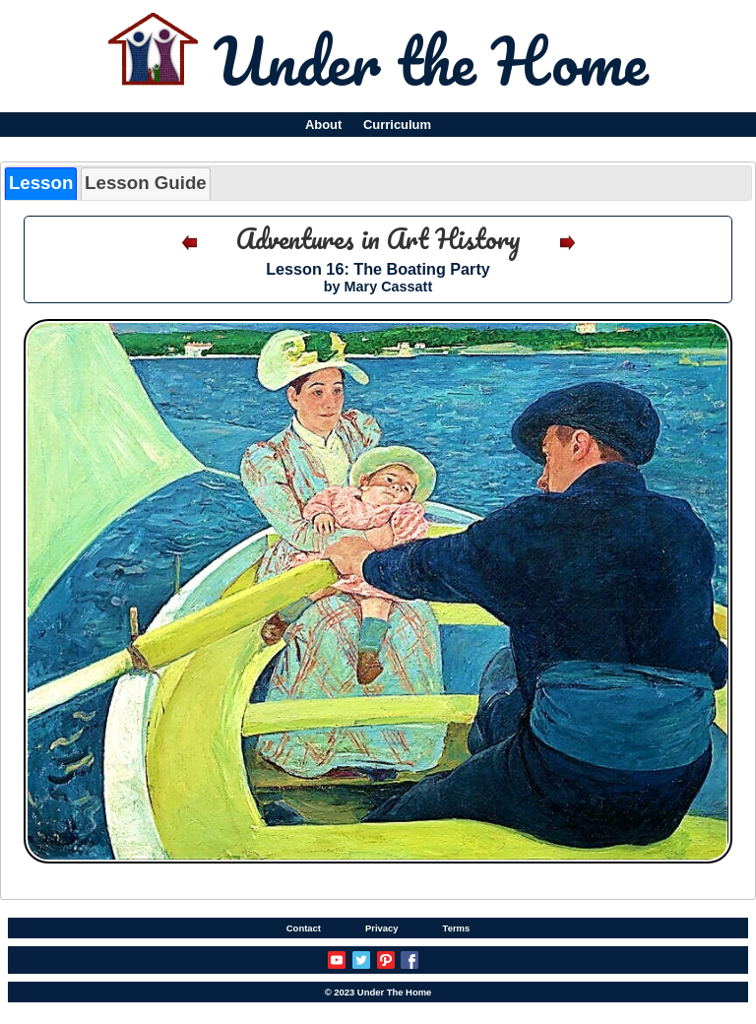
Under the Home (431, 60)
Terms (457, 928)
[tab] (41, 183)
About (323, 124)
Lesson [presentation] (41, 182)
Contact (303, 928)
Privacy (382, 928)
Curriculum (397, 124)
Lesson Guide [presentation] (146, 182)
